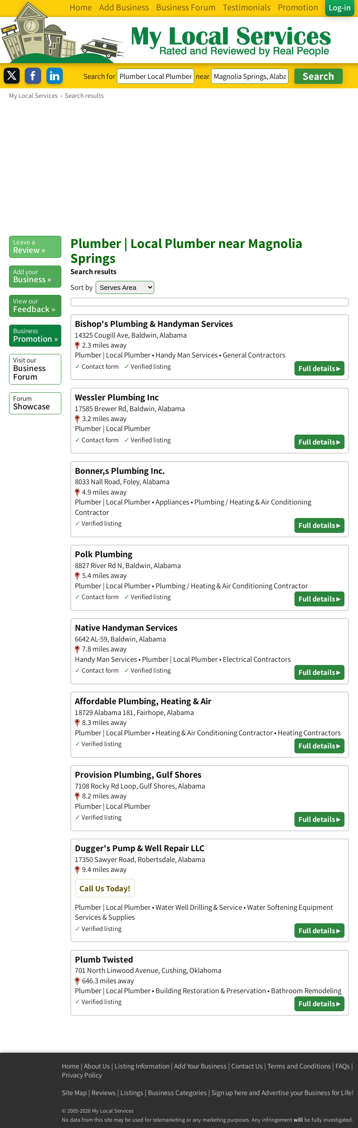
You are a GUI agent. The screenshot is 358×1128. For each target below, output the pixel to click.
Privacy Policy (82, 1075)
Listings (131, 1092)
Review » (37, 246)
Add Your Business (200, 1066)
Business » (37, 276)
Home (70, 1066)
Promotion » (37, 335)
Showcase (37, 403)
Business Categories (177, 1092)
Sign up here (229, 1092)
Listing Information (142, 1066)
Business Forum (37, 368)
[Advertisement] (179, 167)
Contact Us (247, 1066)
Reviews (104, 1092)
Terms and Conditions (299, 1066)
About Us (97, 1066)
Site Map (74, 1092)
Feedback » (37, 305)
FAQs (342, 1066)
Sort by (81, 287)
